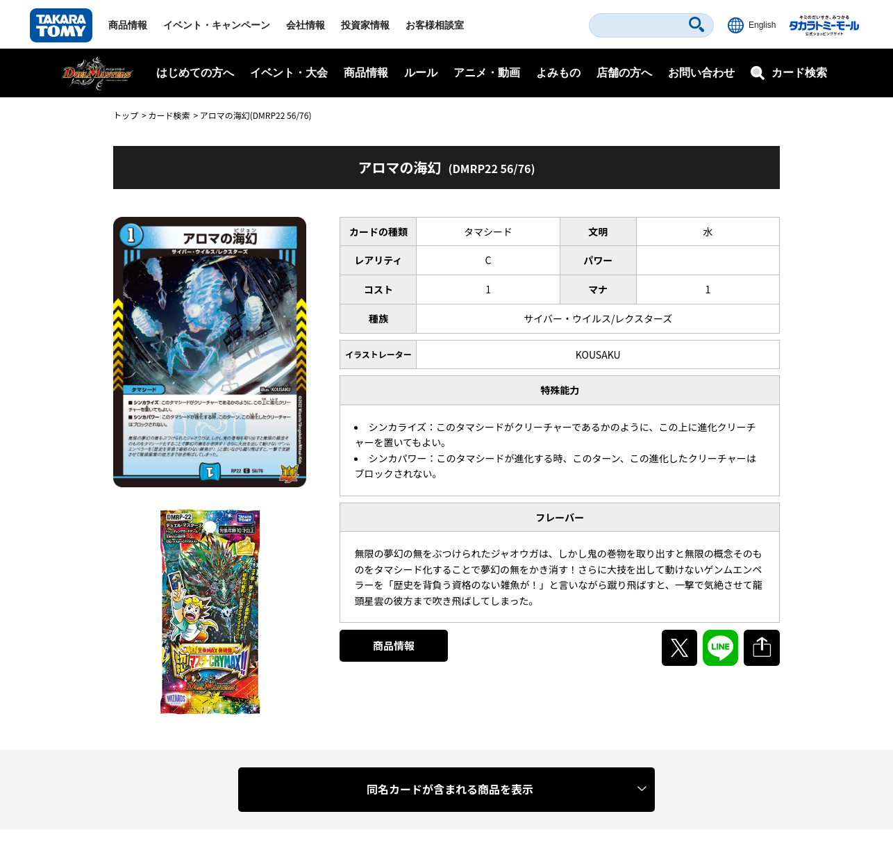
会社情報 (305, 25)
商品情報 (127, 25)
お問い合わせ (701, 73)
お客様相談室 (435, 25)
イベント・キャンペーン (216, 25)
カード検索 (169, 115)
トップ (125, 115)
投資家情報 (365, 25)
